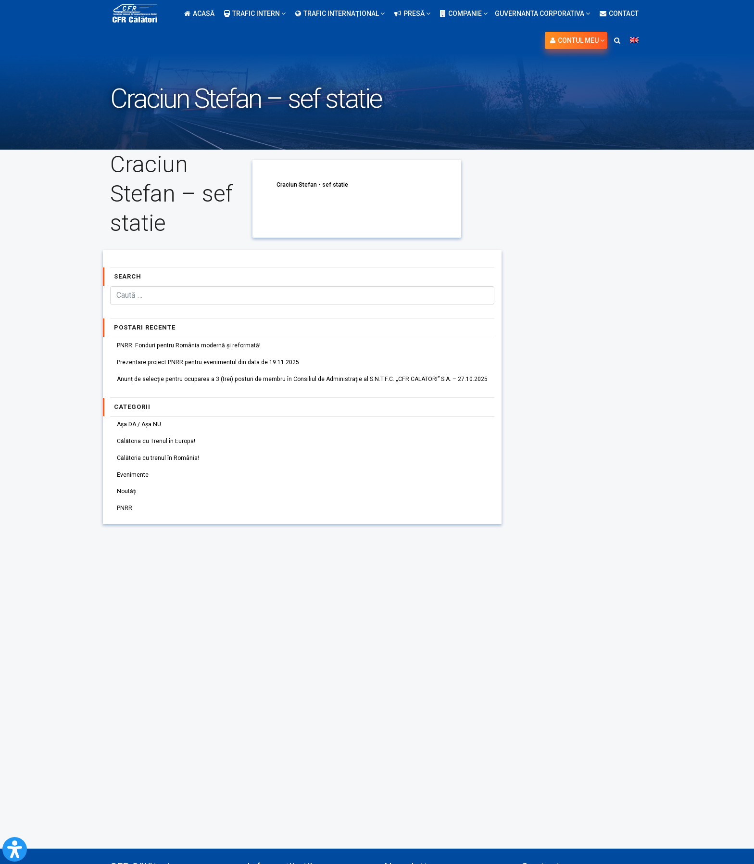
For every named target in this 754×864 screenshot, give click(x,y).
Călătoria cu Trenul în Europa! (162, 452)
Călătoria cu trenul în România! (164, 471)
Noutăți (129, 510)
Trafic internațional (340, 13)
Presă (412, 13)
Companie (464, 13)
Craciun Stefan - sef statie (316, 184)
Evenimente (136, 491)
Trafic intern (255, 13)
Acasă (199, 13)
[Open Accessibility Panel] (14, 849)
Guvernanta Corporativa (542, 13)
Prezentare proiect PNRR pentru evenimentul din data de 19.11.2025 (221, 365)
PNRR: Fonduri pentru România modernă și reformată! (199, 346)
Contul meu (577, 40)
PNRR (126, 529)
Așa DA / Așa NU (143, 433)
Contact (619, 13)
